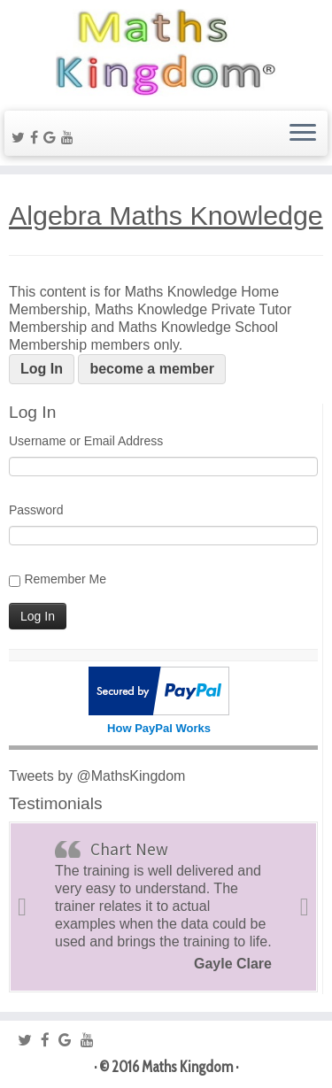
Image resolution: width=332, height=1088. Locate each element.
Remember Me (65, 579)
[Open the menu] (303, 133)
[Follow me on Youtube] (70, 137)
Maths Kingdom (187, 1067)
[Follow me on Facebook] (36, 137)
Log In (41, 368)
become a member (151, 368)
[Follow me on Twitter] (21, 137)
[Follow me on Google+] (52, 137)
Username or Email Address (86, 441)
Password (36, 510)
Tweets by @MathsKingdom (97, 775)
